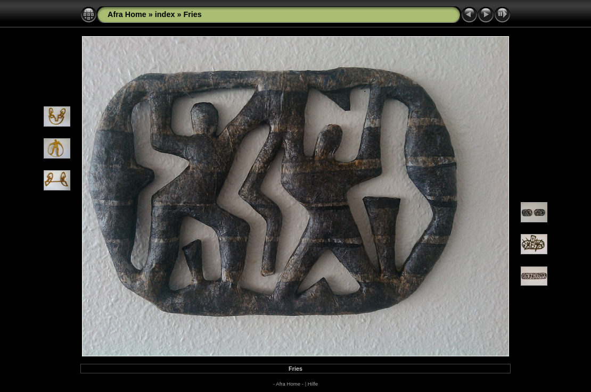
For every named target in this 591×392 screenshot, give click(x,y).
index (165, 14)
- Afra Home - (288, 384)
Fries (192, 14)
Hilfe (313, 384)
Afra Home (128, 14)
